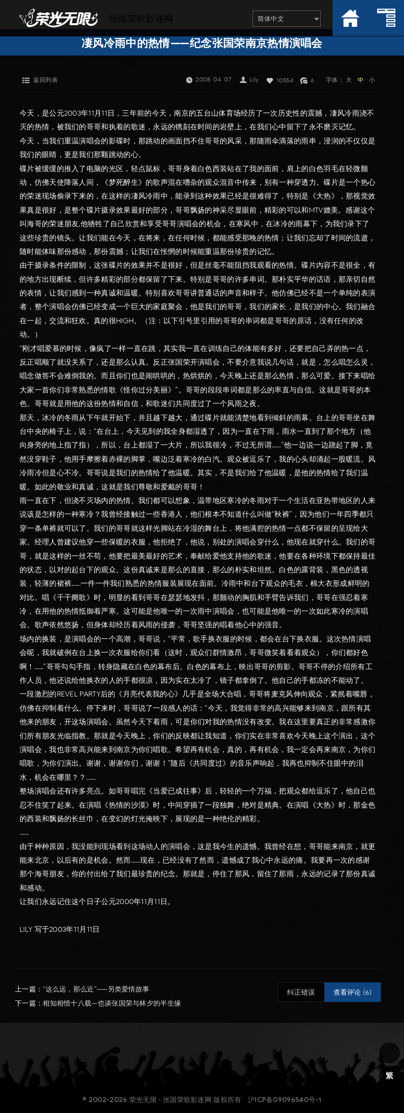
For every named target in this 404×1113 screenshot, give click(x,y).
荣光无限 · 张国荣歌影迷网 (170, 1099)
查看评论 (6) (352, 992)
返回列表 (45, 79)
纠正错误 (301, 992)
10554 (285, 80)
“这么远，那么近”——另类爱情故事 (96, 989)
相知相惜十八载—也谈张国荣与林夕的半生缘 (112, 1003)
